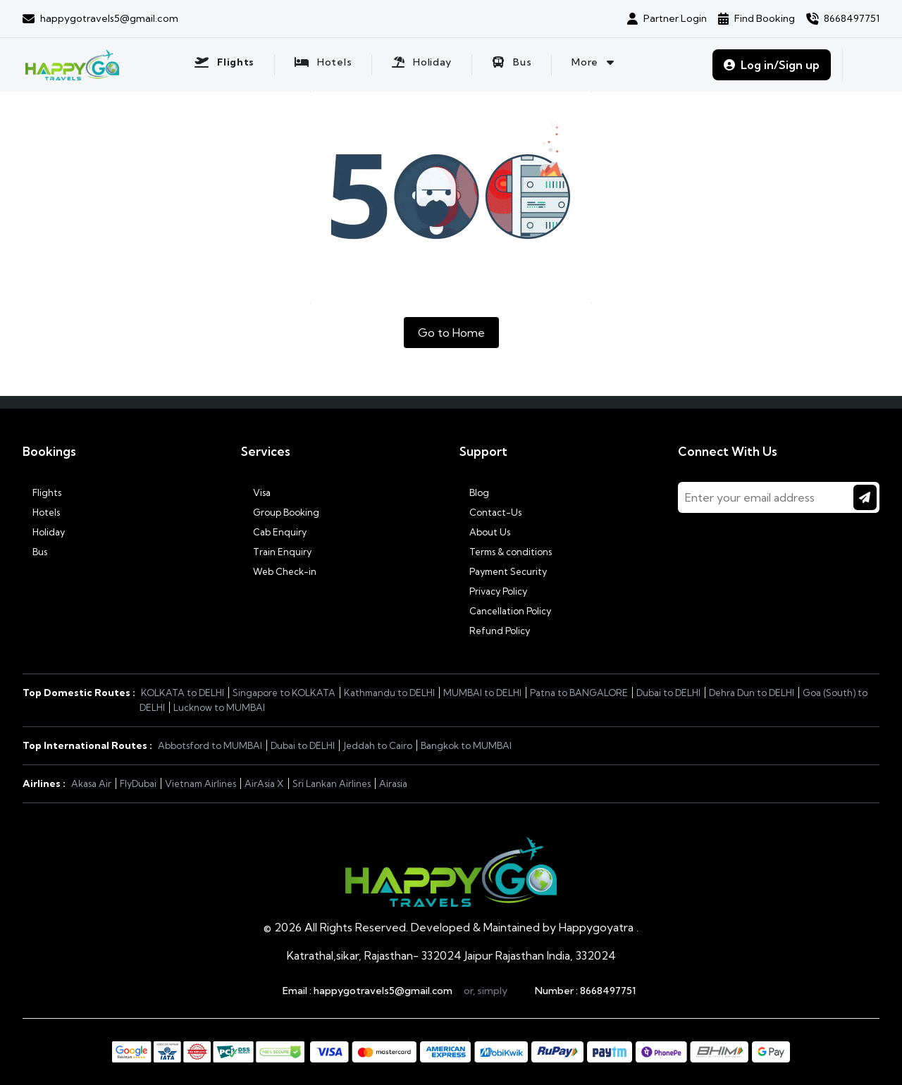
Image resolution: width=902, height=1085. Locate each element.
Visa (256, 492)
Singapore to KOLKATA (284, 692)
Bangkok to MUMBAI (466, 745)
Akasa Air (91, 783)
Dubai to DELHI (668, 692)
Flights (42, 492)
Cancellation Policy (505, 610)
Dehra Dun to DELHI (751, 692)
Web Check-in (278, 571)
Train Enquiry (276, 551)
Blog (474, 492)
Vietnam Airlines (200, 783)
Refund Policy (494, 630)
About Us (484, 532)
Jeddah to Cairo (377, 745)
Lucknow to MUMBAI (219, 707)
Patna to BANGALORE (579, 692)
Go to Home (451, 333)
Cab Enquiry (274, 532)
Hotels (41, 512)
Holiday (44, 532)
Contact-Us (490, 512)
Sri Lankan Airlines (331, 783)
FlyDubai (138, 783)
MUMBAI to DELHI (482, 692)
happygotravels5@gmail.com (383, 990)
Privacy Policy (493, 591)
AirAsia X (264, 783)
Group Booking (280, 512)
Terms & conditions (505, 551)
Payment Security (503, 571)
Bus (35, 551)
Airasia (393, 783)
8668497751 (608, 990)
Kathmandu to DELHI (389, 692)
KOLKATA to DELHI (182, 692)
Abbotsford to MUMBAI (210, 745)
